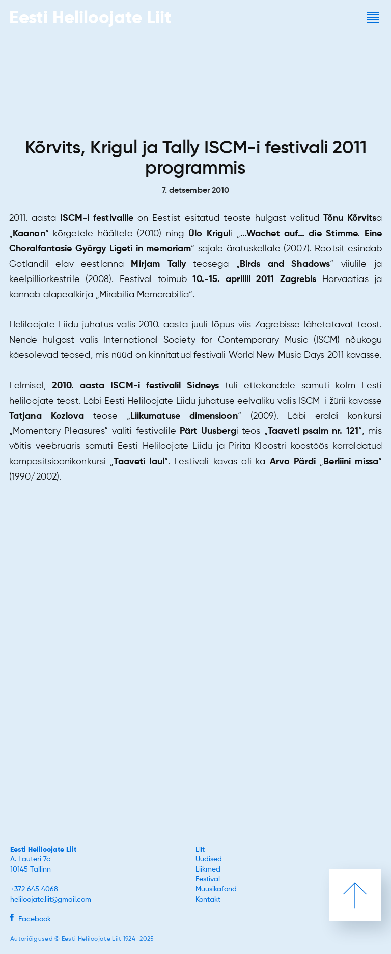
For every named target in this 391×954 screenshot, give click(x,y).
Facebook (30, 919)
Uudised (209, 859)
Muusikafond (216, 889)
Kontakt (208, 899)
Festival (208, 879)
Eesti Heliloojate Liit (43, 849)
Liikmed (208, 869)
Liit (200, 849)
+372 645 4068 (34, 889)
